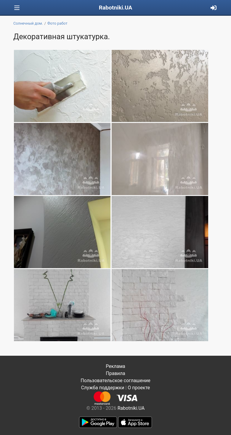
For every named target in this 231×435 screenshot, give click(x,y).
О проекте (139, 387)
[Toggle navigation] (17, 8)
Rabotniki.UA (115, 7)
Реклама (115, 366)
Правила (115, 373)
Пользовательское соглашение (115, 380)
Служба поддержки (102, 387)
